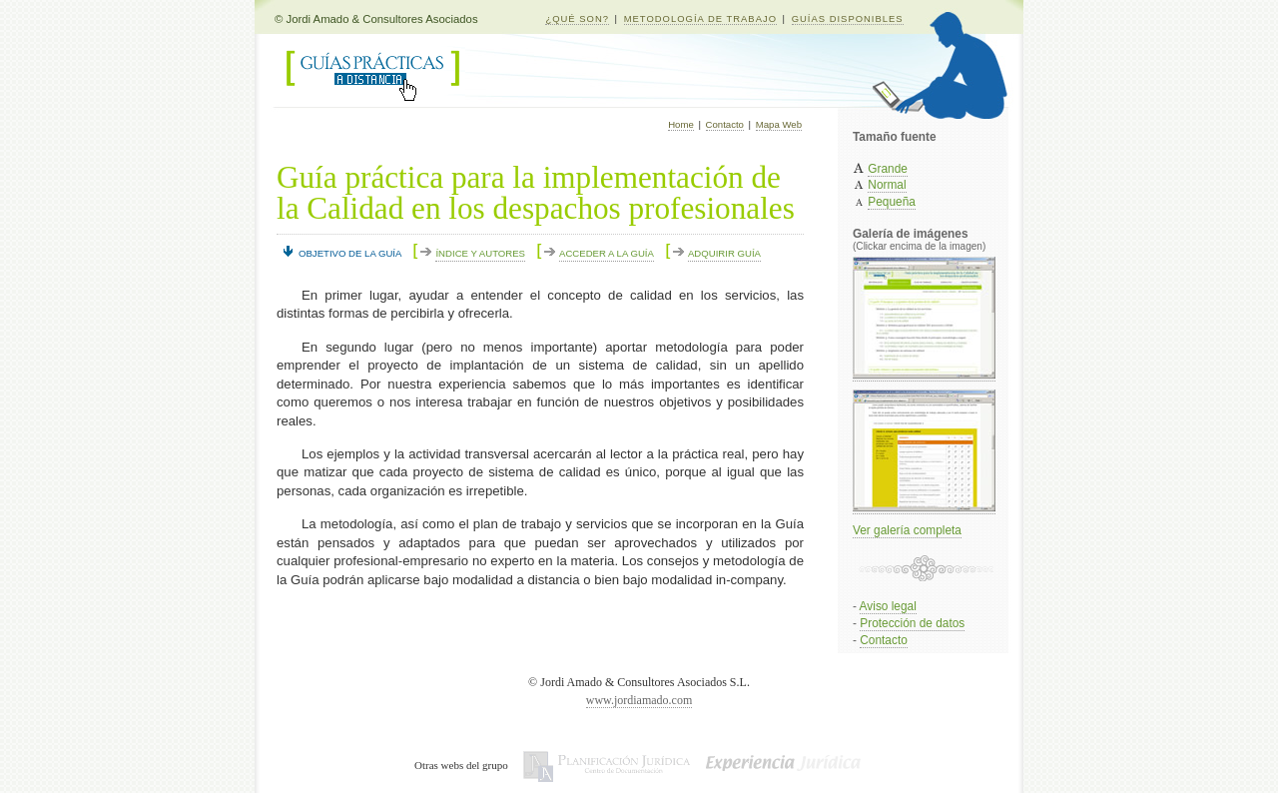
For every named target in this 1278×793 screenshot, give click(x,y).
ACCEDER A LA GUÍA (606, 253)
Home (681, 124)
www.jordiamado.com (639, 700)
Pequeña (892, 202)
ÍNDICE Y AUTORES (480, 253)
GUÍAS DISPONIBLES (848, 18)
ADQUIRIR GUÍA (724, 253)
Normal (887, 185)
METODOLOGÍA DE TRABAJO (700, 18)
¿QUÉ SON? (577, 18)
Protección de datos (912, 623)
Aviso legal (888, 606)
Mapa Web (779, 124)
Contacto (725, 124)
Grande (888, 169)
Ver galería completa (907, 530)
